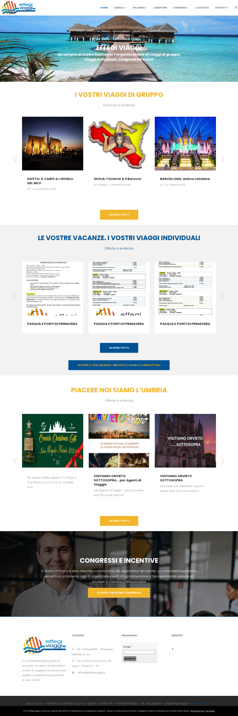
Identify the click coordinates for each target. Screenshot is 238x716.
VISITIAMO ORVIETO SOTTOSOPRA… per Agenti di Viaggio (117, 480)
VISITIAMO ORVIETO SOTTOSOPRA (176, 478)
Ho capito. (210, 711)
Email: (128, 646)
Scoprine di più (197, 711)
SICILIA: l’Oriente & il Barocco (117, 179)
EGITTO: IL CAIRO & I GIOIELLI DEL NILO (50, 181)
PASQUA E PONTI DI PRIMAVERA (52, 324)
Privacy (195, 703)
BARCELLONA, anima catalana (185, 179)
